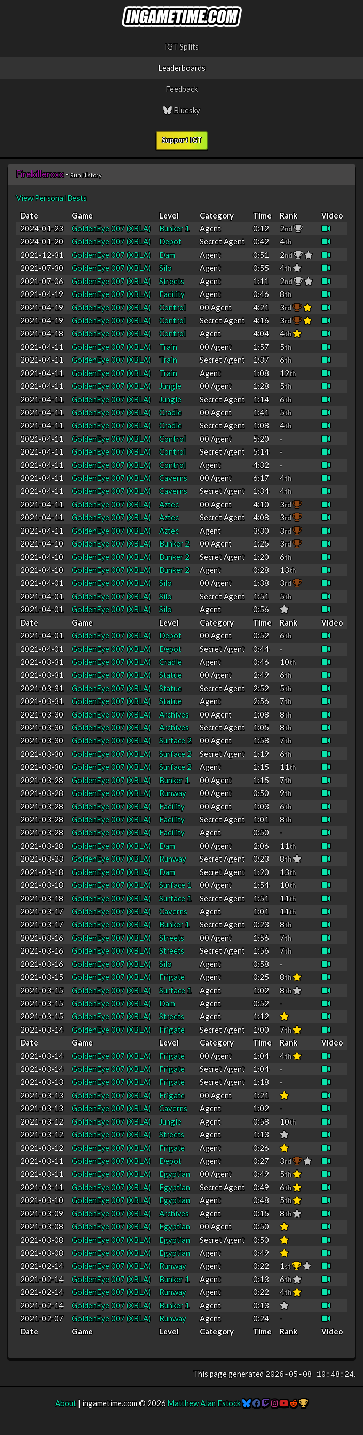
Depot (170, 241)
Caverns (173, 477)
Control (172, 307)
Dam (167, 254)
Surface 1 (175, 885)
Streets (171, 281)
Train (168, 346)
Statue (170, 674)
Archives (174, 714)
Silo (165, 267)
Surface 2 (175, 740)
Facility (172, 294)
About (65, 1403)
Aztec (169, 504)
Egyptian (174, 1173)
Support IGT (182, 140)
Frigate (172, 976)
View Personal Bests (51, 197)
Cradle (170, 412)
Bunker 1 (174, 228)
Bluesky (182, 110)
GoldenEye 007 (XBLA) (111, 228)
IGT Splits (182, 46)
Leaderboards (182, 67)
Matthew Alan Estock (204, 1403)
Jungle (170, 386)
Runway (172, 793)
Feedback (182, 88)
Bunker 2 (174, 543)
